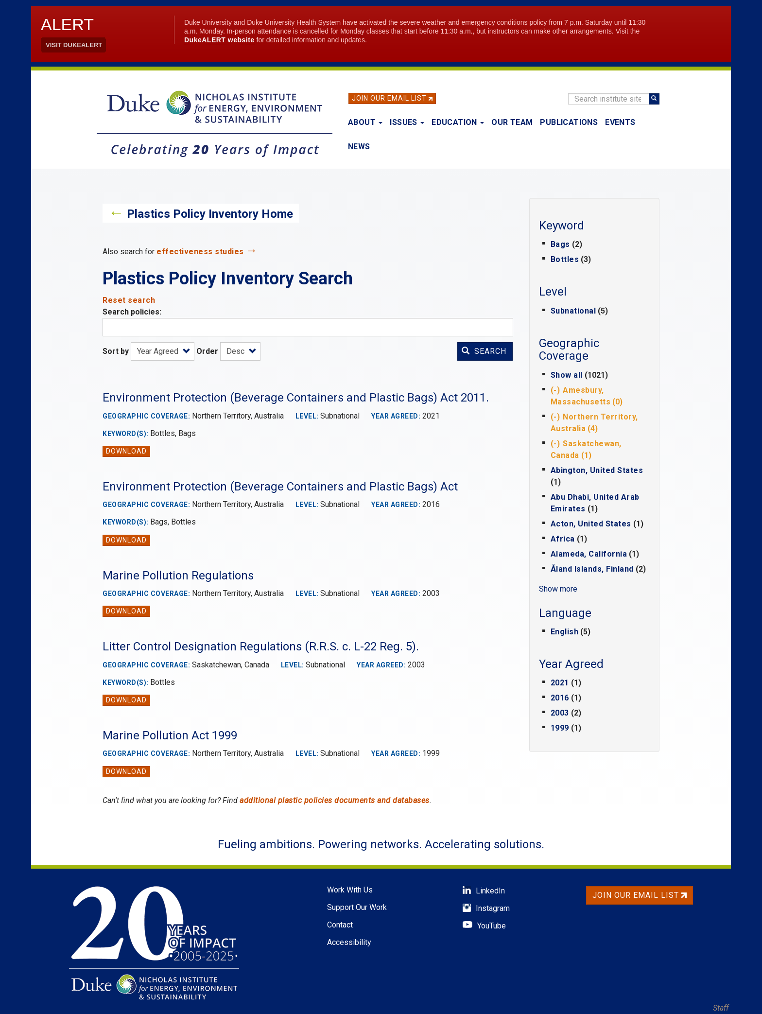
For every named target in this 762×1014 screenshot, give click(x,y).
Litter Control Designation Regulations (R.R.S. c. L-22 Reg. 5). (261, 646)
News (359, 146)
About (365, 122)
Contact (340, 924)
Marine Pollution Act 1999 (170, 735)
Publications (569, 122)
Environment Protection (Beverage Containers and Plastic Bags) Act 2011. (296, 397)
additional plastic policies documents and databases (335, 800)
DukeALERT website (219, 40)
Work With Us (350, 889)
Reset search (129, 300)
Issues (407, 122)
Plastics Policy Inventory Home (210, 214)
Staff (720, 1008)
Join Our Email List (389, 98)
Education (458, 122)
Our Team (512, 122)
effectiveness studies (200, 251)
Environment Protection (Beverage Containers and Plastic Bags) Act (280, 486)
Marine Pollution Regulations (178, 575)
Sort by (116, 351)
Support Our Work (357, 907)
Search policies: (132, 311)
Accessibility (349, 942)
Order (207, 351)
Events (620, 122)
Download (126, 451)
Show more (558, 589)
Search (484, 351)
